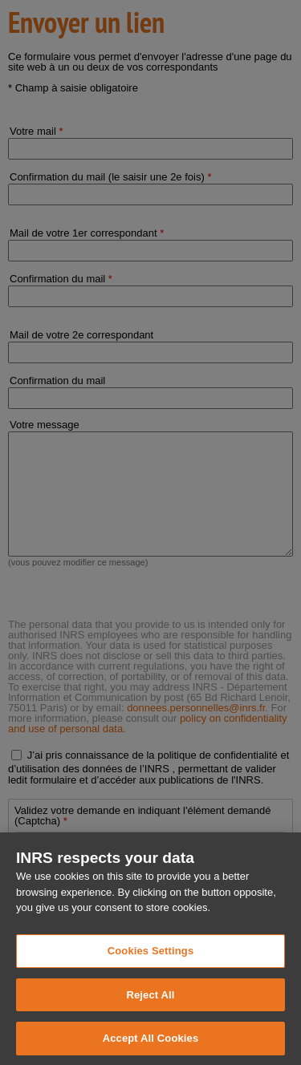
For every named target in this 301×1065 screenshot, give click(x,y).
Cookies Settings (151, 963)
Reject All (150, 1006)
